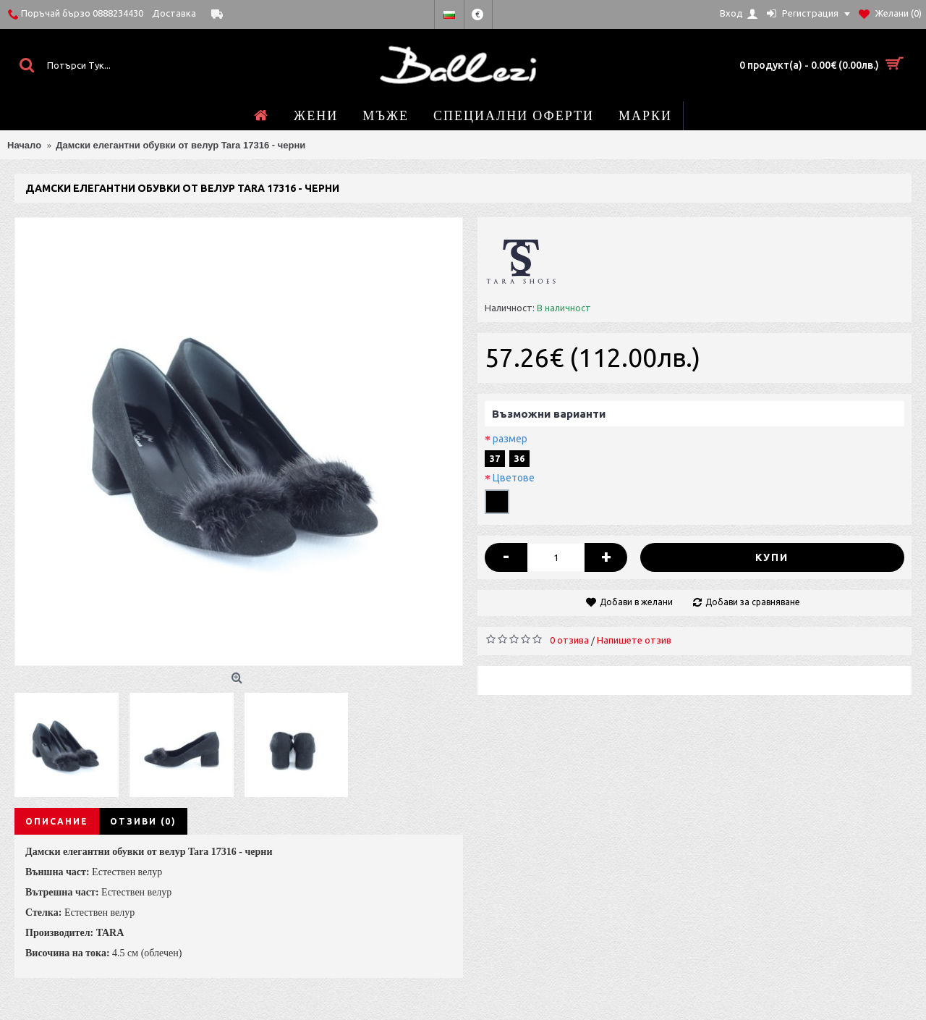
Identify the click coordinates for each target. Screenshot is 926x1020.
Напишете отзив (634, 640)
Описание (56, 821)
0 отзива (569, 640)
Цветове (514, 478)
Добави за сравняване (752, 602)
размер (510, 438)
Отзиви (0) (143, 821)
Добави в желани (636, 602)
